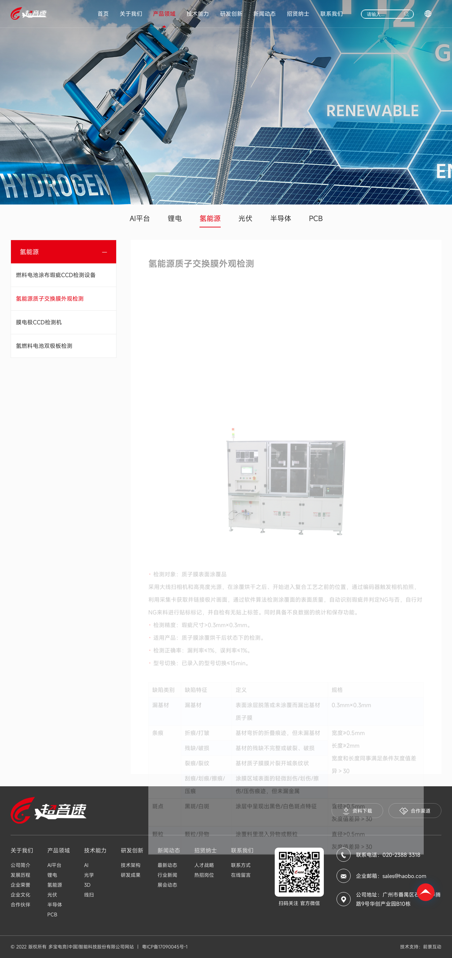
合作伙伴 (20, 904)
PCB (316, 218)
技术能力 (197, 14)
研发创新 (231, 14)
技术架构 (131, 865)
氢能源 (210, 218)
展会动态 (167, 884)
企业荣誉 (20, 884)
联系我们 (331, 14)
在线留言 (241, 875)
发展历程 (20, 875)
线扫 (89, 894)
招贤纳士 (298, 14)
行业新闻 (167, 875)
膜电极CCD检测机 (39, 322)
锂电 (175, 218)
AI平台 (140, 218)
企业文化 (20, 894)
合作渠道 (414, 811)
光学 (89, 875)
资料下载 (357, 811)
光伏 (245, 218)
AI (86, 865)
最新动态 (167, 865)
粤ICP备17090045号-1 (165, 947)
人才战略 (204, 865)
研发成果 (131, 875)
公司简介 (20, 865)
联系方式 (241, 865)
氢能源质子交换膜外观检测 (50, 299)
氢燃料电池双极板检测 (44, 346)
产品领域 (164, 14)
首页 (103, 14)
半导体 (280, 218)
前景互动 (432, 947)
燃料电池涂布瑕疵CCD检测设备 (56, 275)
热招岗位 (204, 875)
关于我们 (131, 14)
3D (87, 884)
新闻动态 (264, 14)
